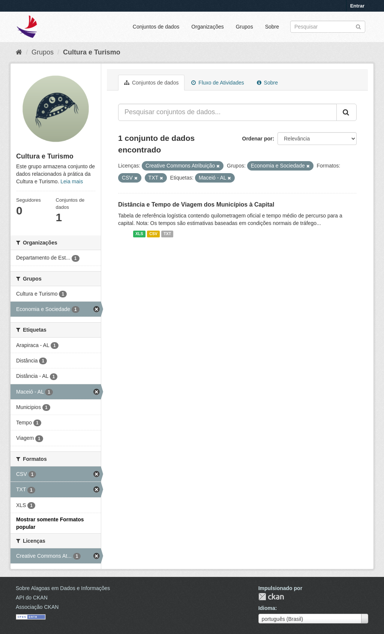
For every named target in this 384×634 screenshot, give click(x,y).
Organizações (207, 27)
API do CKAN (32, 598)
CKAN (271, 597)
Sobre (272, 27)
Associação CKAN (37, 607)
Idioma (266, 608)
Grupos (244, 27)
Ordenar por (257, 139)
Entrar (357, 6)
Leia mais (71, 181)
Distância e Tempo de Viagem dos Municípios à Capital (196, 204)
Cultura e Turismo (91, 52)
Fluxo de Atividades (217, 83)
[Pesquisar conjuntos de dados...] (227, 112)
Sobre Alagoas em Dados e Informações (63, 588)
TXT (167, 234)
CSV (153, 234)
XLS (139, 234)
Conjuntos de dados (156, 27)
